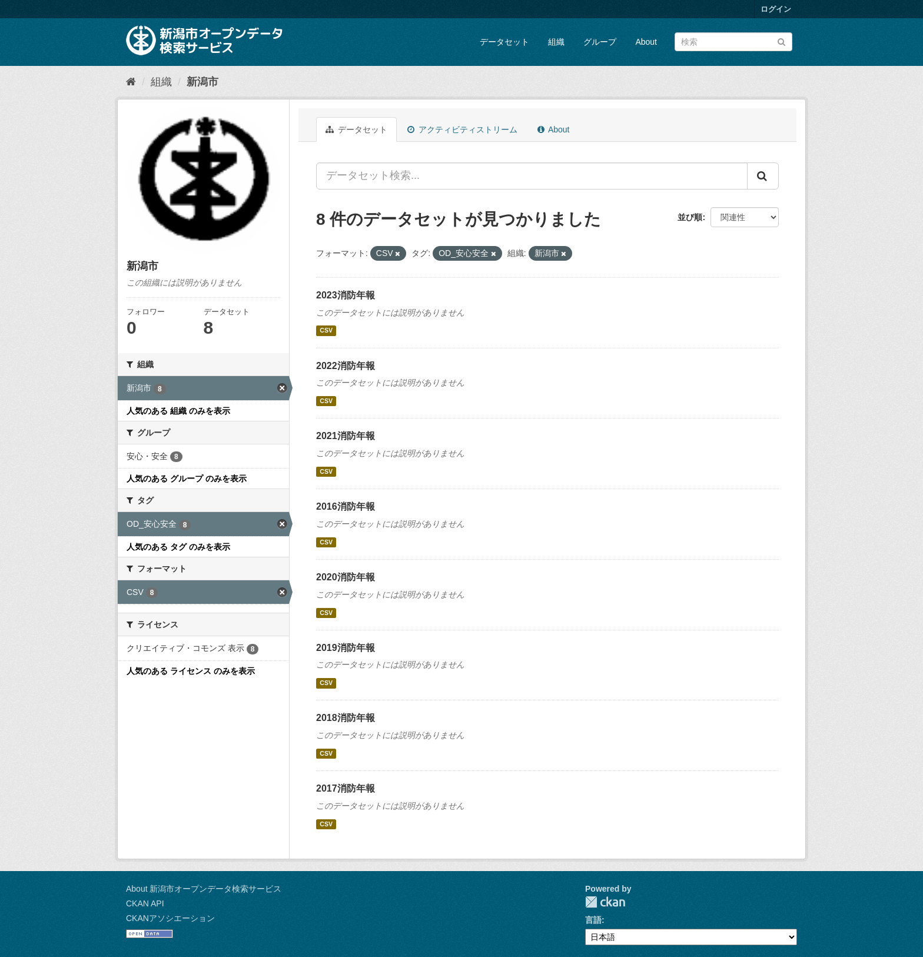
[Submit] (781, 41)
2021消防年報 (345, 436)
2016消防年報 (345, 506)
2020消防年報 (345, 577)
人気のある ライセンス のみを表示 (191, 671)
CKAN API (145, 903)
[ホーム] (131, 82)
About (646, 41)
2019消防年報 (345, 648)
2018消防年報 (345, 718)
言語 (593, 920)
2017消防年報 (345, 788)
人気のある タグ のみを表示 (178, 546)
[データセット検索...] (532, 176)
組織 (556, 41)
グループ (599, 41)
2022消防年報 (345, 366)
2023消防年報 (345, 295)
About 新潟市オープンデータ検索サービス (203, 888)
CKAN (605, 902)
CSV (326, 330)
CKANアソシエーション (170, 918)
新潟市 (202, 82)
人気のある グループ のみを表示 (187, 478)
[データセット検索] (733, 41)
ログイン (776, 9)
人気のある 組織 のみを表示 (178, 411)
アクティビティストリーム (462, 129)
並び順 (690, 217)
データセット (504, 41)
